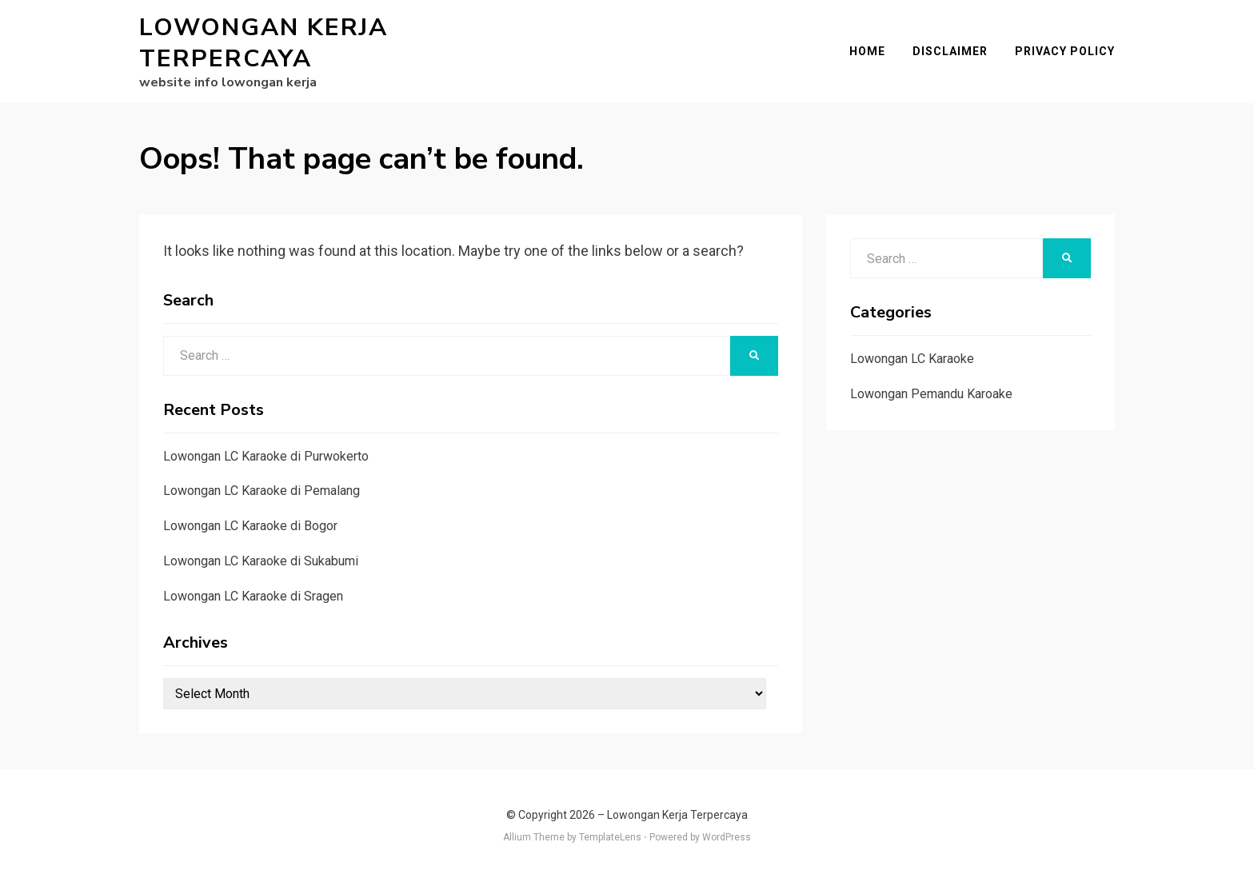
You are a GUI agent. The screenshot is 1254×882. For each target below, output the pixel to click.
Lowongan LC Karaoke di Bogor (250, 525)
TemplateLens (610, 837)
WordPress (726, 837)
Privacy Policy (1065, 51)
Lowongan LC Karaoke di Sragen (253, 596)
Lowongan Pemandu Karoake (931, 393)
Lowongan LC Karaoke (912, 358)
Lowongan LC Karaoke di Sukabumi (260, 561)
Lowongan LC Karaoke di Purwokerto (266, 456)
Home (867, 51)
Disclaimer (950, 51)
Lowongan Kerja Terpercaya (263, 43)
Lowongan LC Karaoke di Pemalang (261, 490)
